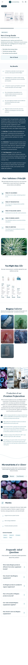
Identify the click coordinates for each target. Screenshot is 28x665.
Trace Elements (20, 476)
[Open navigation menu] (2, 2)
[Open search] (23, 2)
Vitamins (5, 476)
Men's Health (4, 32)
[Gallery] (14, 16)
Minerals (12, 476)
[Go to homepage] (14, 2)
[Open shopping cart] (25, 2)
